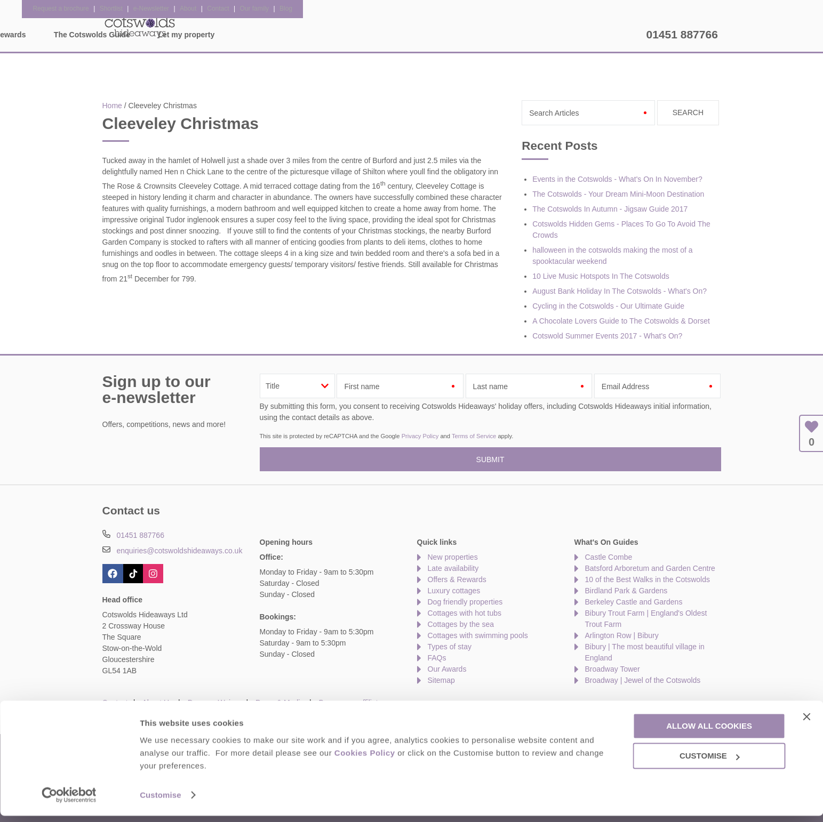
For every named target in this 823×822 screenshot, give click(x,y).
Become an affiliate (350, 702)
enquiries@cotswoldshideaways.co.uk (179, 550)
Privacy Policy (420, 436)
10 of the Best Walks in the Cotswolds (647, 579)
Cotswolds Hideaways (139, 26)
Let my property (604, 34)
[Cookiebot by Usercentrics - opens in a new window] (69, 801)
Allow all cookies (709, 732)
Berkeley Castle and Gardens (634, 602)
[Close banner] (806, 723)
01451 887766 (682, 34)
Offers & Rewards (412, 34)
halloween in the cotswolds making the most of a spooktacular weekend (612, 255)
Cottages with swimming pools (478, 635)
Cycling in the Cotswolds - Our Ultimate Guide (608, 306)
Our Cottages (263, 34)
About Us (157, 702)
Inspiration (334, 34)
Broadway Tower (612, 669)
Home (201, 34)
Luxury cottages (454, 590)
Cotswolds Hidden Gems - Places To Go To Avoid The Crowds (621, 229)
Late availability (453, 568)
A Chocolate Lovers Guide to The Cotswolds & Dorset (621, 321)
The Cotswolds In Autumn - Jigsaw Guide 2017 (610, 209)
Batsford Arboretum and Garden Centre (650, 568)
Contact (115, 702)
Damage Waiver (214, 702)
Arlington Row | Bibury (622, 635)
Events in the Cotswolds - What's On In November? (617, 179)
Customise (160, 800)
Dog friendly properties (465, 602)
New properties (453, 557)
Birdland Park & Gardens (626, 590)
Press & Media (279, 702)
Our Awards (447, 669)
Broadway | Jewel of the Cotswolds (643, 680)
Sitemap (441, 680)
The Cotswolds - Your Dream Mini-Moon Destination (618, 194)
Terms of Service (474, 436)
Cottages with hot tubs (465, 613)
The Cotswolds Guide (510, 34)
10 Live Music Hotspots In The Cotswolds (600, 276)
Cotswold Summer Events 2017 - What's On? (607, 336)
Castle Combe (609, 557)
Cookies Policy (364, 758)
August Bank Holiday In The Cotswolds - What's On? (619, 291)
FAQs (437, 658)
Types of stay (450, 646)
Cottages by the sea (461, 624)
